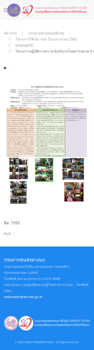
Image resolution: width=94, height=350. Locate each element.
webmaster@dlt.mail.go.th (23, 297)
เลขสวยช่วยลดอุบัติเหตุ (46, 33)
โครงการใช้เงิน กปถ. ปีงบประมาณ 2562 (46, 39)
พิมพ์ (7, 234)
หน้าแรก (10, 33)
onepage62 (24, 45)
